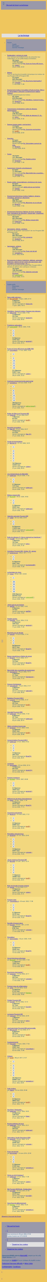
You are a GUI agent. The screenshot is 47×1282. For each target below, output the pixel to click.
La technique (23, 35)
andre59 (12, 1139)
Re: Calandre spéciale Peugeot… (25, 272)
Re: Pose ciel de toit (30, 251)
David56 (12, 620)
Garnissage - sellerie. (14, 246)
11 (14, 363)
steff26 (17, 189)
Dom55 (12, 1002)
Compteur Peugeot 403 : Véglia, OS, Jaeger (21, 551)
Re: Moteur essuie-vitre (31, 220)
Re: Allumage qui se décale (32, 203)
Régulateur (11, 937)
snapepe (13, 974)
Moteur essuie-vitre (13, 495)
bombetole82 (30, 565)
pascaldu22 (13, 686)
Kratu (27, 1116)
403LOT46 (13, 313)
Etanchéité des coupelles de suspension (21, 670)
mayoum (13, 1016)
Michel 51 (13, 443)
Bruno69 (12, 497)
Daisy (11, 800)
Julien (17, 65)
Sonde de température (14, 441)
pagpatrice (18, 253)
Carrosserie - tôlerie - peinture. (17, 229)
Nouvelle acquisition (14, 427)
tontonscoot (14, 553)
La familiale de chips (14, 572)
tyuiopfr (12, 925)
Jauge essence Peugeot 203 (17, 860)
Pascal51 (13, 1044)
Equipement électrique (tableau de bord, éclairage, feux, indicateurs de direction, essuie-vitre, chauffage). (25, 212)
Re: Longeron (27, 237)
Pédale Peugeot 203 (14, 1000)
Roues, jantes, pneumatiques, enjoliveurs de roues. (24, 182)
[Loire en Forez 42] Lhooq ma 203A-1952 (20, 349)
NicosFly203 (14, 299)
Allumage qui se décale (15, 633)
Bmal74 (17, 147)
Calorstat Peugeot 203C (15, 712)
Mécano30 (13, 1030)
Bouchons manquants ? (15, 972)
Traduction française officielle (12, 1263)
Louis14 (12, 700)
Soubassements (12, 1042)
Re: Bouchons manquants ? (32, 81)
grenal (12, 887)
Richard (12, 779)
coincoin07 (18, 275)
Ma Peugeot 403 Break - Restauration (19, 1189)
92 (14, 589)
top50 (16, 131)
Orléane (10, 1056)
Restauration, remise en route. (17, 55)
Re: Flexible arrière (29, 159)
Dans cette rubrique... (14, 297)
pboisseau (13, 765)
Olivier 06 (29, 304)
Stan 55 (12, 429)
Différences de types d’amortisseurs (19, 799)
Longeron (10, 763)
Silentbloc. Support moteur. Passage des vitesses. (24, 311)
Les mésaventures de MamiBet (17, 474)
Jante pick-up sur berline (31, 187)
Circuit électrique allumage (16, 958)
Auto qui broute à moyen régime (18, 886)
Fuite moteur (11, 1088)
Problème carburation (14, 325)
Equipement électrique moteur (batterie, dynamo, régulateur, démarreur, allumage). (23, 197)
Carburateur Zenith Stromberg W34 (18, 1137)
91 (14, 586)
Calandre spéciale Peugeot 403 (17, 516)
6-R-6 (16, 117)
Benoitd (12, 861)
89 (14, 582)
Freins (9, 154)
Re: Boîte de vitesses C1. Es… (32, 115)
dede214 (18, 101)
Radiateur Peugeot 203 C (15, 698)
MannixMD (23, 1255)
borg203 (12, 1191)
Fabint (12, 1090)
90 (14, 584)
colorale (17, 82)
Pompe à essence (13, 777)
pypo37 (12, 634)
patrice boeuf (30, 406)
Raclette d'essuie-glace (15, 923)
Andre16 (12, 814)
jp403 (11, 518)
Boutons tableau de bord (15, 1123)
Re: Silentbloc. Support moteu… (33, 100)
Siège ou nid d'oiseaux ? (15, 1175)
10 (14, 360)
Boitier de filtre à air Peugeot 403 (18, 413)
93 (14, 591)
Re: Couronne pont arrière (32, 129)
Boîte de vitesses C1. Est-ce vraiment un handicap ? (24, 537)
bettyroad (18, 221)
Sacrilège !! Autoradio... (15, 1110)
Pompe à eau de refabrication (17, 986)
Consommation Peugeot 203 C (17, 740)
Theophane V (14, 901)
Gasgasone (18, 175)
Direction (10, 138)
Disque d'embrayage (14, 684)
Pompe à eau (11, 900)
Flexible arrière (12, 619)
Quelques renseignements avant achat (20, 381)
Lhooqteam (13, 350)
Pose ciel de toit (12, 1151)
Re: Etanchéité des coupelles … (33, 173)
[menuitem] (20, 1244)
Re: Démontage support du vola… (26, 144)
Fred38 (12, 539)
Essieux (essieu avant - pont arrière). (19, 124)
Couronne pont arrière (14, 813)
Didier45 (12, 415)
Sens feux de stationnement (16, 1203)
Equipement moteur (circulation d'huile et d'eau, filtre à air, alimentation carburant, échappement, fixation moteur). (25, 91)
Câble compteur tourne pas (16, 726)
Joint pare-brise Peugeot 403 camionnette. (21, 1028)
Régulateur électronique (15, 834)
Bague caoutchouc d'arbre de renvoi (19, 656)
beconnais (13, 1153)
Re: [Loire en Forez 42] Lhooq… (33, 63)
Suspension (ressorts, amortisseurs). (19, 168)
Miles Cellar (29, 1263)
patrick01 (29, 691)
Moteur (9, 72)
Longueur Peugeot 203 (15, 1014)
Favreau (28, 993)
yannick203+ (14, 939)
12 (14, 365)
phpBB (14, 1260)
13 (14, 368)
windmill (17, 161)
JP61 (11, 988)
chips (12, 574)
